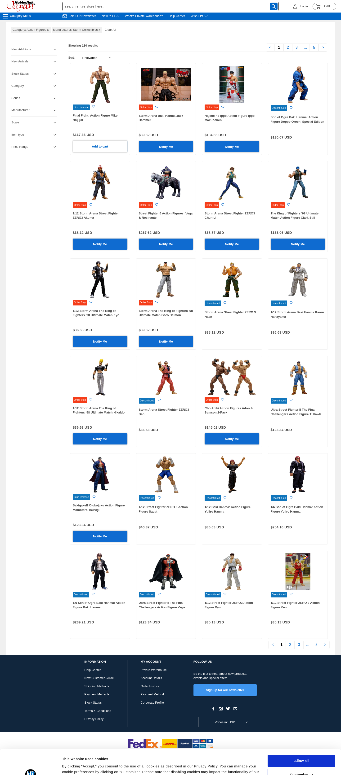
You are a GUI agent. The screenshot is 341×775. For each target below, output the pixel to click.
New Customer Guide (99, 678)
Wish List (199, 16)
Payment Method (152, 694)
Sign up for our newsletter (225, 690)
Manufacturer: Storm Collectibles (77, 29)
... (305, 47)
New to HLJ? (110, 16)
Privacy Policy (93, 719)
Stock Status (93, 702)
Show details (73, 766)
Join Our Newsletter (82, 16)
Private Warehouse (154, 670)
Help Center (177, 16)
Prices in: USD (225, 722)
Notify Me (166, 146)
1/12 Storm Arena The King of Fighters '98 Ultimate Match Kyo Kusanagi (96, 315)
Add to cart (100, 146)
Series (15, 98)
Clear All (110, 29)
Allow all (301, 736)
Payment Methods (96, 694)
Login (304, 6)
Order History (150, 686)
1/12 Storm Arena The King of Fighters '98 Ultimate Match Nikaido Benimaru (99, 412)
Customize (302, 750)
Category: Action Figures (31, 29)
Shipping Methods (96, 686)
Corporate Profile (152, 702)
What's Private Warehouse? (144, 16)
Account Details (151, 678)
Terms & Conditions (97, 711)
